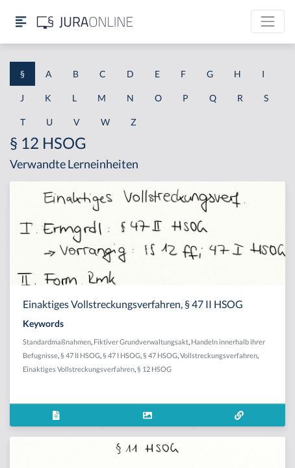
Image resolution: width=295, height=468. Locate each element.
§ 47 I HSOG (121, 355)
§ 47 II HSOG (80, 355)
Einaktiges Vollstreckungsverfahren (79, 369)
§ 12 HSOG (154, 369)
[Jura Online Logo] (85, 21)
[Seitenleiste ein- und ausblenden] (20, 21)
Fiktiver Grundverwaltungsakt (141, 341)
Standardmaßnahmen (57, 341)
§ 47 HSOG (160, 355)
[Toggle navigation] (268, 21)
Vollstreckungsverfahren (218, 355)
